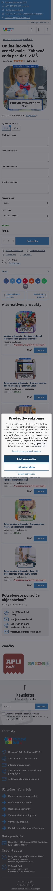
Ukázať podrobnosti (26, 473)
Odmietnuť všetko (26, 467)
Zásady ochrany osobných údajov (26, 451)
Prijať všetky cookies (26, 458)
